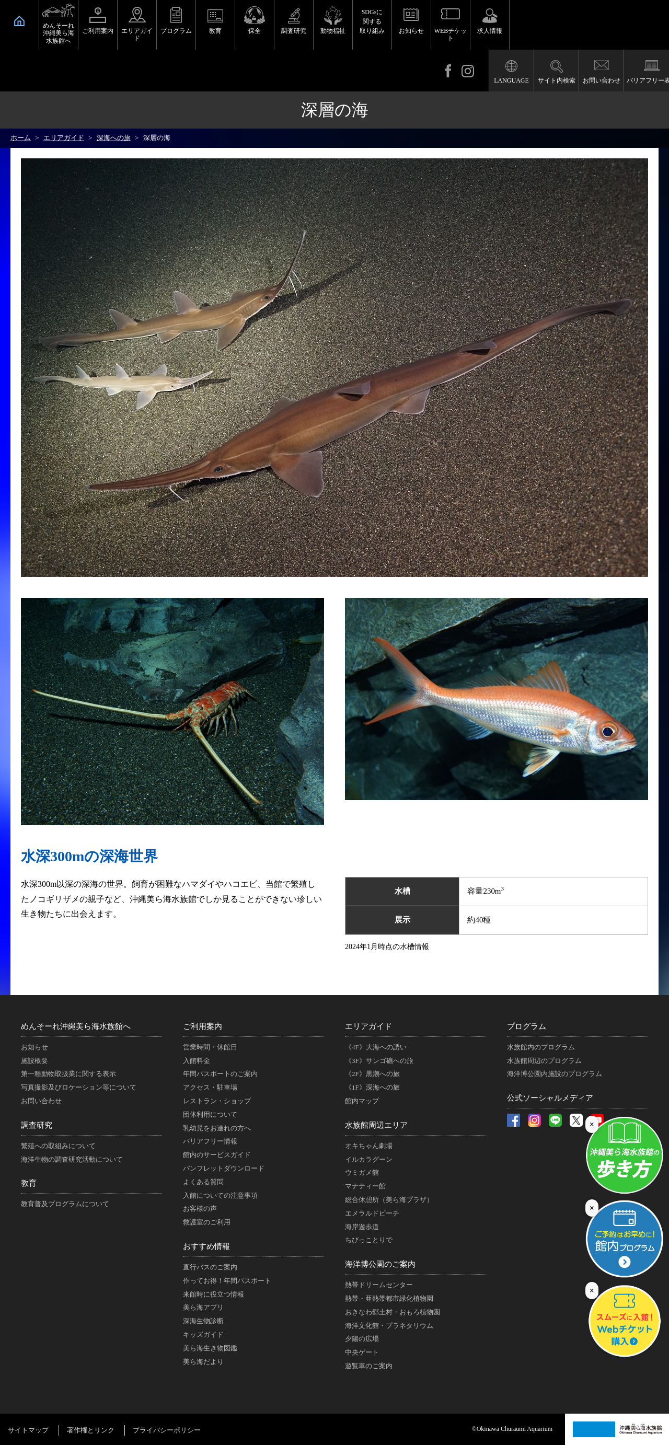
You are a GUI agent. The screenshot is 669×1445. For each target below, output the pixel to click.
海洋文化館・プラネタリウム (389, 1326)
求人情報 (489, 30)
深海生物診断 (203, 1321)
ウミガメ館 (362, 1172)
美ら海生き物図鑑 (210, 1348)
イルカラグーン (369, 1159)
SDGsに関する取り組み (372, 21)
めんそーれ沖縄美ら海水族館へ (58, 33)
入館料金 (196, 1061)
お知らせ (411, 30)
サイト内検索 (556, 80)
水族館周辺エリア (376, 1125)
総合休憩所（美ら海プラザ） (389, 1200)
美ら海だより (203, 1362)
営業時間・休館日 (210, 1047)
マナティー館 (365, 1186)
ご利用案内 (97, 30)
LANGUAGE (511, 80)
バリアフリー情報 (210, 1141)
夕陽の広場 (362, 1339)
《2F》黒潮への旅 (372, 1074)
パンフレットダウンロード (223, 1168)
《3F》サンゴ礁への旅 (379, 1061)
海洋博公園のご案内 (380, 1264)
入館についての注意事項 (220, 1195)
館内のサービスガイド (217, 1155)
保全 (254, 30)
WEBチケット (450, 34)
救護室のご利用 (206, 1222)
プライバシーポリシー (167, 1430)
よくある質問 (203, 1182)
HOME (19, 21)
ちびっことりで (369, 1240)
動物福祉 (332, 30)
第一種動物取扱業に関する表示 (68, 1074)
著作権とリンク (90, 1430)
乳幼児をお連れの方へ (217, 1128)
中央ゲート (362, 1352)
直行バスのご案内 (210, 1267)
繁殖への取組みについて (58, 1146)
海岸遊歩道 (362, 1227)
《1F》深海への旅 (372, 1087)
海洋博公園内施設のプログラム (554, 1074)
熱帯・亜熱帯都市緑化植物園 (389, 1298)
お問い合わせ (601, 80)
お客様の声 (200, 1208)
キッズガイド (203, 1334)
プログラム (176, 30)
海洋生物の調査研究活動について (72, 1159)
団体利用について (210, 1114)
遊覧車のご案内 (369, 1366)
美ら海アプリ (203, 1307)
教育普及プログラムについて (65, 1204)
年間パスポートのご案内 (220, 1074)
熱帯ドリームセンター (379, 1285)
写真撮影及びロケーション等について (78, 1087)
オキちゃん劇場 (369, 1146)
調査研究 (293, 30)
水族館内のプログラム (541, 1047)
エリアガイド (137, 34)
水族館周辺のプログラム (544, 1061)
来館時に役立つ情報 (213, 1294)
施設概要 (34, 1061)
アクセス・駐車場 (210, 1087)
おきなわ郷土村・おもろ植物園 (392, 1312)
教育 (215, 30)
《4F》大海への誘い (376, 1047)
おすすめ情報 (206, 1246)
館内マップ (362, 1101)
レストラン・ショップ (217, 1101)
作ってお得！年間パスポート (227, 1281)
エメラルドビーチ (372, 1213)
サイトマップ (28, 1430)
